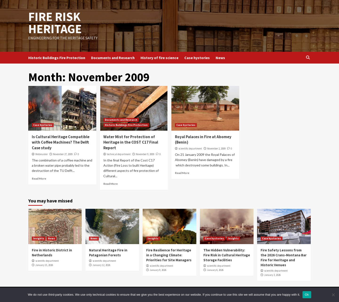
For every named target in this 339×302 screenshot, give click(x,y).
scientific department (190, 148)
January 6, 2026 (215, 270)
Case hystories (197, 57)
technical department (119, 154)
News (220, 57)
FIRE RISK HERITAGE (55, 22)
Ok (307, 294)
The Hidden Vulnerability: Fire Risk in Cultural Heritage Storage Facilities (226, 255)
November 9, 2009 (145, 154)
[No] (333, 294)
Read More (39, 178)
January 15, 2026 (44, 265)
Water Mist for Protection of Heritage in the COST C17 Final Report (130, 142)
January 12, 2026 (101, 265)
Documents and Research (113, 57)
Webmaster (41, 154)
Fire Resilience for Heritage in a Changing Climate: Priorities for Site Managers (168, 255)
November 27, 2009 (63, 154)
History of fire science (159, 57)
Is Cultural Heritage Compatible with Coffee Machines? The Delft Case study (60, 142)
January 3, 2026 (272, 275)
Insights (38, 238)
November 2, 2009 (216, 148)
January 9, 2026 (158, 270)
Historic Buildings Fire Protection (56, 57)
